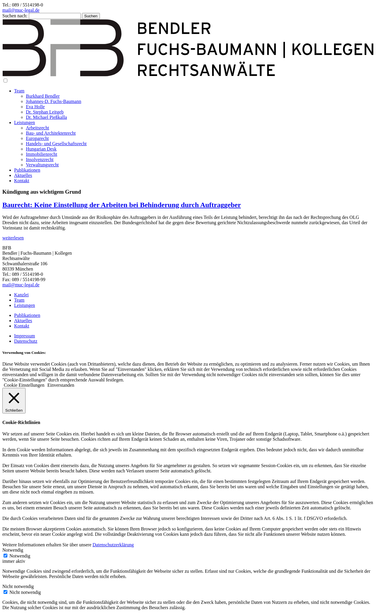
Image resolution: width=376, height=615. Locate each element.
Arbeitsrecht (37, 127)
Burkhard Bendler (43, 96)
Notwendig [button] (12, 550)
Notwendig (19, 555)
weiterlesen (13, 237)
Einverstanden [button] (60, 385)
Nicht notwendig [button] (18, 586)
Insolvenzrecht (39, 159)
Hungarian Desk (41, 148)
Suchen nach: (15, 15)
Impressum (24, 335)
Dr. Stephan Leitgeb (44, 111)
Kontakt (21, 180)
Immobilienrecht (41, 154)
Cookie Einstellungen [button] (24, 385)
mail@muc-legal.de (20, 10)
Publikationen (27, 170)
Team (19, 90)
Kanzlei (21, 294)
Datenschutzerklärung (113, 544)
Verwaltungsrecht (42, 164)
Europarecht (37, 138)
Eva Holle (35, 106)
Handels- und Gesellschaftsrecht (56, 143)
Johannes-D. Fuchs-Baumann (53, 101)
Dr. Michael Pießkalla (46, 117)
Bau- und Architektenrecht (51, 133)
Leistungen (24, 122)
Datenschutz (25, 341)
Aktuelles (23, 175)
